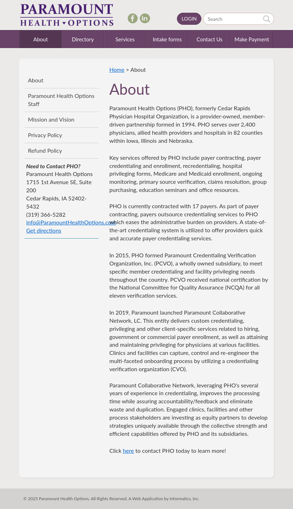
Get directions (43, 230)
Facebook (131, 18)
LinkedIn (143, 18)
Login (189, 19)
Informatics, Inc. (184, 498)
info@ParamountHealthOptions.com (71, 222)
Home (117, 69)
